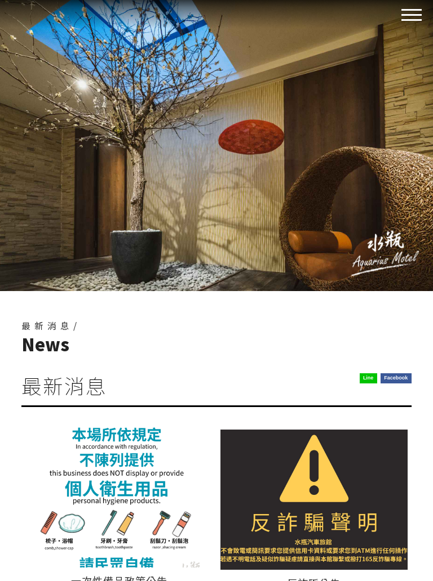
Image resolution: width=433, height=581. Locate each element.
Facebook (396, 378)
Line (368, 378)
